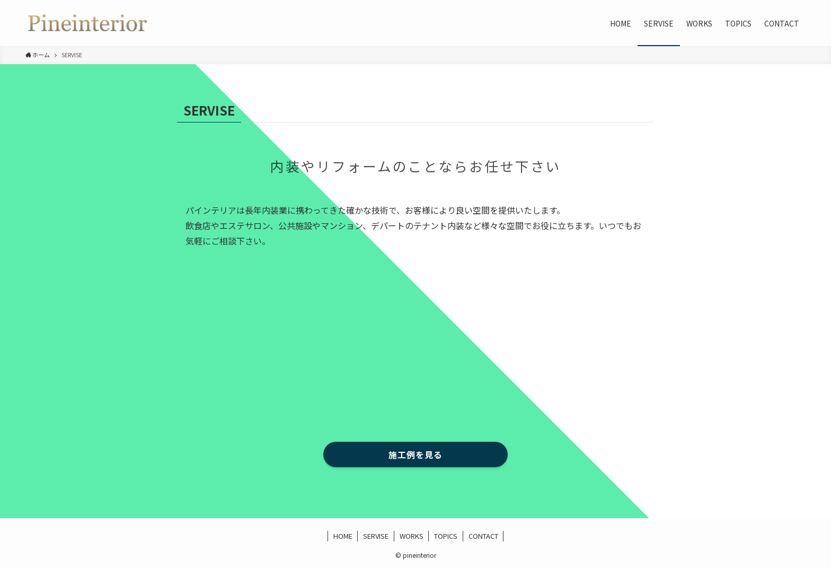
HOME (342, 536)
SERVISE (375, 536)
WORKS (411, 536)
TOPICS (445, 536)
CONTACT (483, 536)
